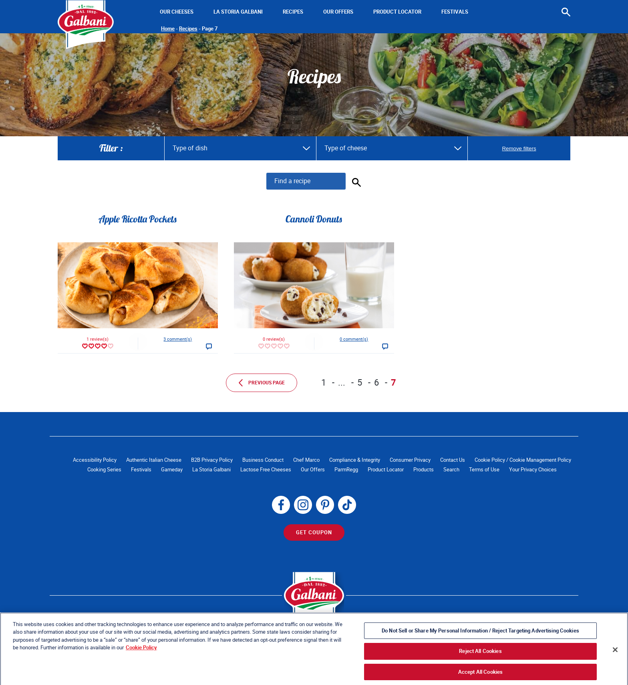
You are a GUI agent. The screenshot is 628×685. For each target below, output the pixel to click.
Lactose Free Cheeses (265, 470)
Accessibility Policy (95, 460)
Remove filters (519, 148)
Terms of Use (484, 470)
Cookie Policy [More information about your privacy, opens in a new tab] (141, 661)
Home (168, 29)
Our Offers (338, 12)
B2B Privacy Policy (212, 460)
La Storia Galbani (238, 12)
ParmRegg (346, 470)
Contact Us (452, 460)
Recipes (293, 12)
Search (451, 470)
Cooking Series (104, 470)
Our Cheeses (176, 12)
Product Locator (397, 12)
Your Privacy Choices (533, 470)
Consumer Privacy (410, 460)
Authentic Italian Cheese (153, 460)
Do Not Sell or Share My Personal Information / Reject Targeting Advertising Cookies (480, 644)
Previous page (261, 382)
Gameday (172, 470)
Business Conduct (263, 460)
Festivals (454, 12)
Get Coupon (314, 532)
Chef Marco (306, 460)
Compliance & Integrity (354, 460)
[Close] (615, 663)
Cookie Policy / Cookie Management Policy (523, 460)
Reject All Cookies (480, 665)
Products (423, 470)
